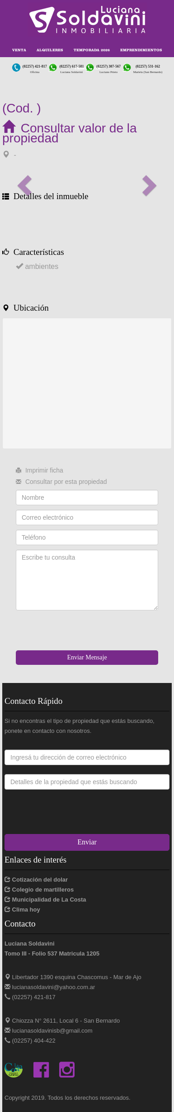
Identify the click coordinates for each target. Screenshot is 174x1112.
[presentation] (84, 632)
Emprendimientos (141, 50)
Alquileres (50, 50)
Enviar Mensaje (87, 657)
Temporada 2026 (92, 50)
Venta (19, 50)
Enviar (87, 842)
